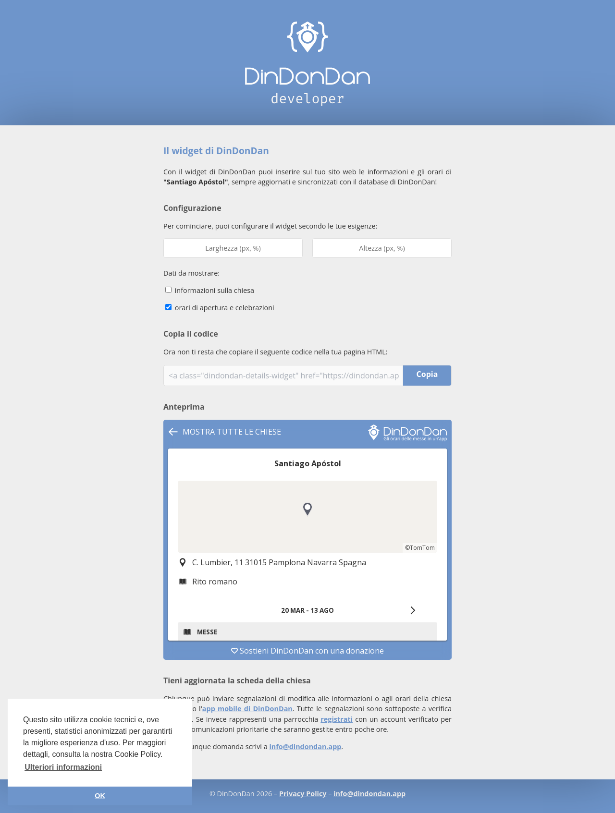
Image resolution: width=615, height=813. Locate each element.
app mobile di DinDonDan (247, 708)
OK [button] (100, 796)
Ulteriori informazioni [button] (63, 767)
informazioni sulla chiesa (209, 290)
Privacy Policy (302, 793)
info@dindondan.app (305, 746)
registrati (336, 719)
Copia (427, 374)
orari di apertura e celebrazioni (219, 307)
